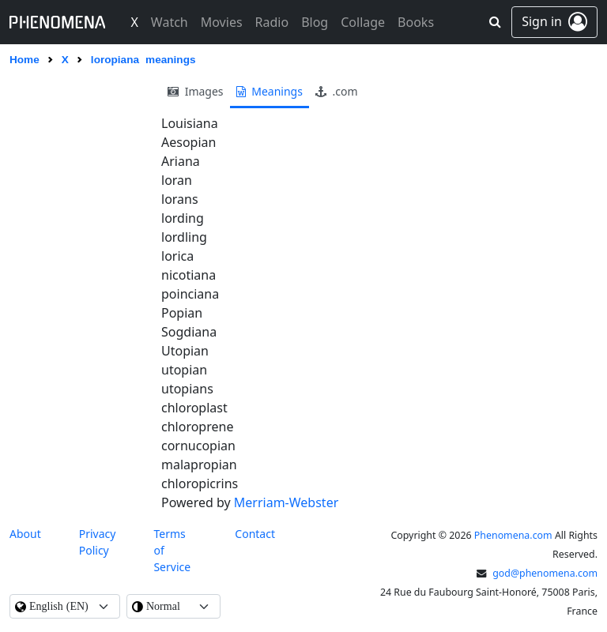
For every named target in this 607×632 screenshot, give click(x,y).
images (196, 91)
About (25, 533)
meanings (269, 91)
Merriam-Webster (286, 502)
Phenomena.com (513, 535)
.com (336, 91)
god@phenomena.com (545, 573)
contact (255, 533)
